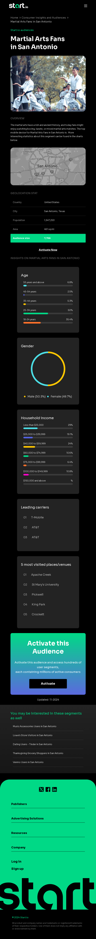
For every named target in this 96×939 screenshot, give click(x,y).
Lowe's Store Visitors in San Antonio (32, 735)
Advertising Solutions (27, 818)
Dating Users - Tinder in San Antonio (32, 744)
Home (14, 17)
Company (18, 847)
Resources (19, 833)
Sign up (17, 869)
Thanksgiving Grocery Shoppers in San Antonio (38, 753)
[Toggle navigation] (85, 5)
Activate (48, 684)
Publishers (19, 804)
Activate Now (48, 250)
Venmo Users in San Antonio (28, 762)
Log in (16, 862)
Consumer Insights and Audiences (44, 17)
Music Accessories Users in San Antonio (34, 726)
